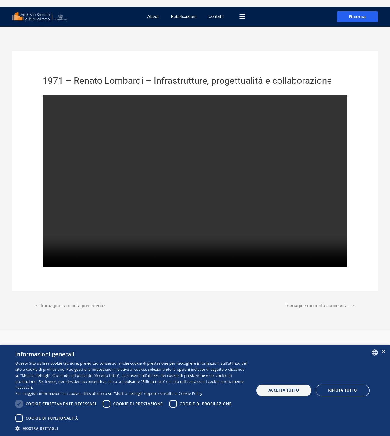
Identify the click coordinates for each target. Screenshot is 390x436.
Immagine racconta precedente (72, 306)
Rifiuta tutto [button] (342, 390)
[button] (131, 428)
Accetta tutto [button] (283, 390)
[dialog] (195, 390)
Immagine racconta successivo (318, 306)
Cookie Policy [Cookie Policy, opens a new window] (190, 393)
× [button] (383, 352)
